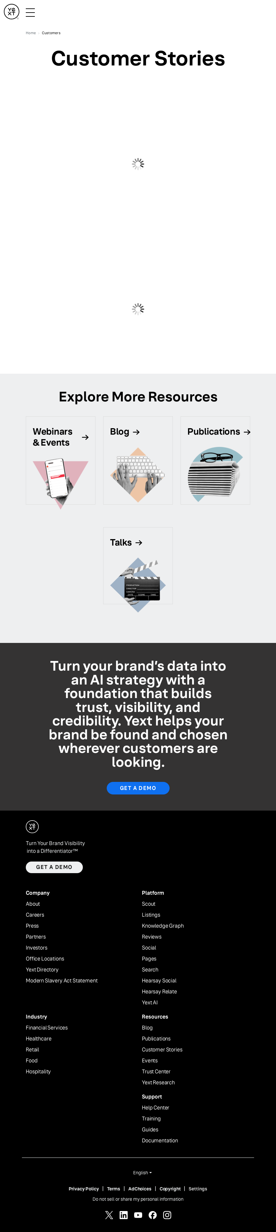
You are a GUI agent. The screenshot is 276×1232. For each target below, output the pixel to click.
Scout (148, 904)
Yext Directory (42, 970)
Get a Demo (138, 788)
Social (149, 948)
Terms (113, 1189)
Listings (151, 915)
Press (32, 926)
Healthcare (38, 1039)
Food (31, 1061)
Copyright (170, 1189)
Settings (198, 1189)
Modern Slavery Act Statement (62, 981)
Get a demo (54, 867)
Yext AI (150, 1003)
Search (150, 970)
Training (151, 1119)
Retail (32, 1050)
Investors (36, 948)
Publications (156, 1039)
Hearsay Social (159, 981)
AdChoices (140, 1189)
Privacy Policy (84, 1189)
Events (150, 1061)
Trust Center (156, 1072)
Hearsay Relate (159, 992)
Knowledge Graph (163, 926)
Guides (150, 1130)
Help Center (155, 1108)
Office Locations (45, 959)
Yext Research (158, 1082)
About (33, 904)
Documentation (160, 1141)
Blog (147, 1028)
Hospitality (38, 1072)
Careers (35, 915)
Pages (149, 959)
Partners (36, 937)
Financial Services (47, 1028)
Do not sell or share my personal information (138, 1199)
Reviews (152, 937)
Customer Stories (162, 1050)
